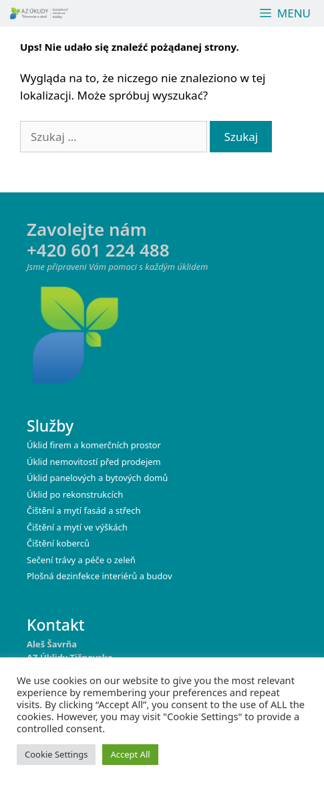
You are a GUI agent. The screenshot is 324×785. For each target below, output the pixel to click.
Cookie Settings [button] (56, 754)
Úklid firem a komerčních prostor (94, 445)
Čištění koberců (58, 543)
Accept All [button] (130, 754)
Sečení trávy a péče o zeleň (81, 560)
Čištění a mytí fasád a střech (83, 510)
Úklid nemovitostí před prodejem (94, 462)
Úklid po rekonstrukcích (75, 494)
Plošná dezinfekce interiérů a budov (99, 576)
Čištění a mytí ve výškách (77, 527)
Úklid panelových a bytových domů (97, 478)
